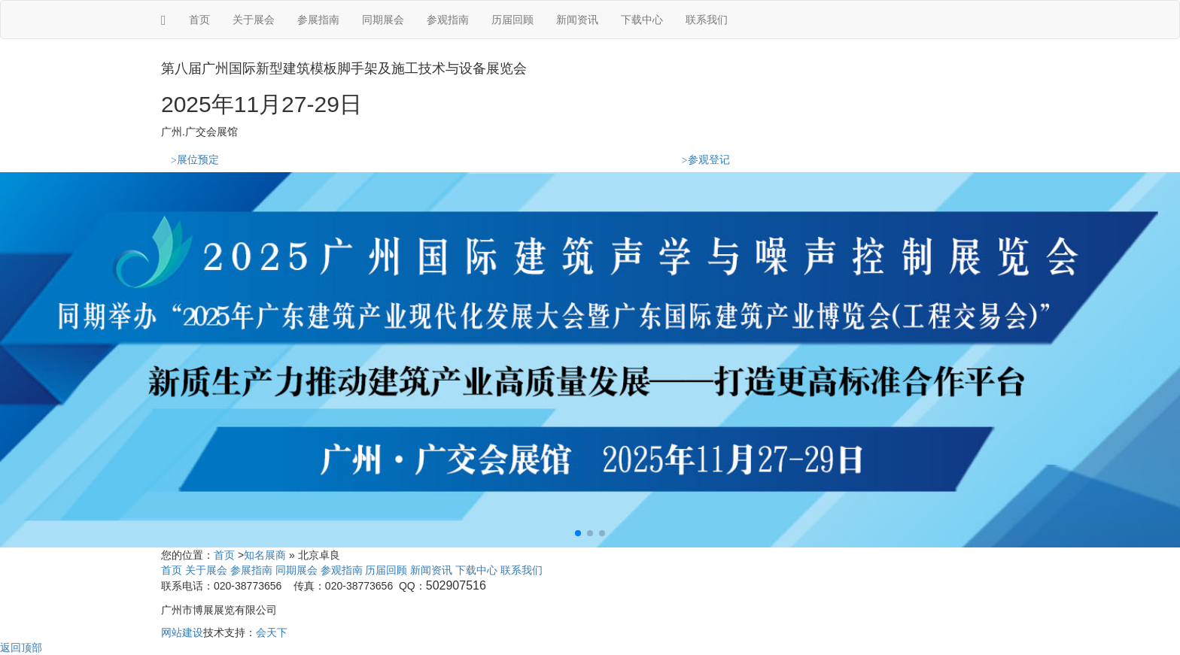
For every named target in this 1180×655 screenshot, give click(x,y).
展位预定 (195, 159)
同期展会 (383, 20)
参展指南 (318, 20)
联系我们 (707, 20)
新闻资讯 (577, 20)
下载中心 (642, 20)
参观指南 (448, 20)
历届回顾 (512, 20)
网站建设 (182, 632)
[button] (578, 533)
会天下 (271, 632)
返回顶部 (21, 647)
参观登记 (706, 159)
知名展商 (265, 555)
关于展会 (254, 20)
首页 (199, 20)
